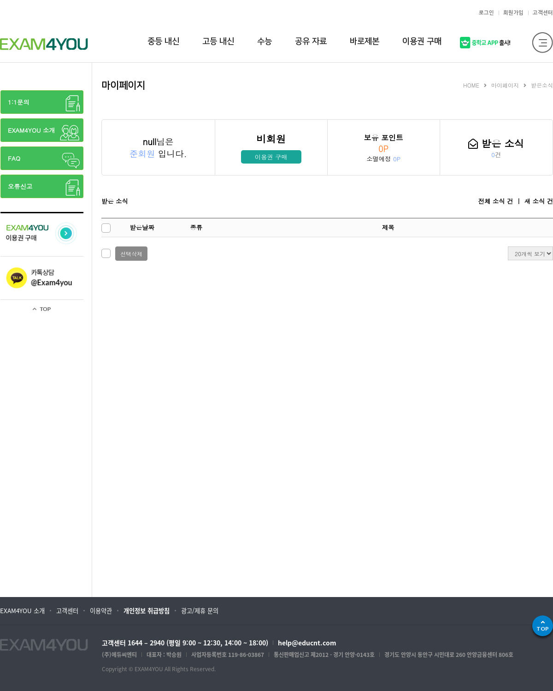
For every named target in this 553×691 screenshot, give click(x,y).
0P (383, 148)
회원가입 (513, 13)
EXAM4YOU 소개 (22, 610)
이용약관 (101, 610)
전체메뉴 (542, 42)
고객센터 (543, 13)
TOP (542, 628)
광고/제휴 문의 (199, 610)
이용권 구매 (271, 156)
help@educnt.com (307, 642)
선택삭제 (131, 254)
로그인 (486, 13)
